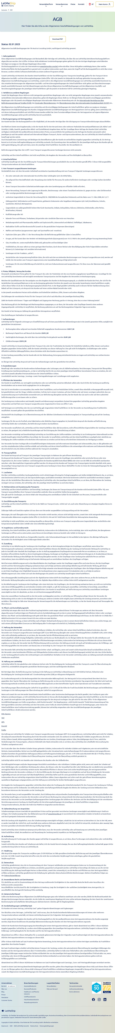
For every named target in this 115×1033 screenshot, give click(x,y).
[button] (46, 4)
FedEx (3, 730)
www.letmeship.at (54, 813)
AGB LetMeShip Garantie (21, 1025)
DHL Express (6, 713)
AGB (11, 1025)
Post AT (4, 726)
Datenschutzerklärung (12, 875)
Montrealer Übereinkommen (45, 103)
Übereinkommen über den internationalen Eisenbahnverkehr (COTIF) (84, 103)
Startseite (4, 10)
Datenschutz (34, 1025)
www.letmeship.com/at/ (49, 66)
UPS (2, 721)
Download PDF (57, 39)
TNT (2, 717)
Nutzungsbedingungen (47, 1025)
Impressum (4, 1025)
